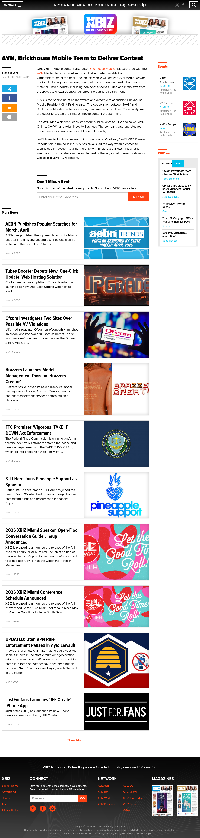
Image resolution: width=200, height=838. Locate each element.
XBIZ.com (104, 786)
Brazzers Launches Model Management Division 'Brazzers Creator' (35, 375)
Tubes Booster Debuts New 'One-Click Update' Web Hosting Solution (41, 274)
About (5, 804)
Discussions (166, 163)
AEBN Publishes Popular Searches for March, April (41, 226)
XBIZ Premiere (106, 804)
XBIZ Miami (130, 792)
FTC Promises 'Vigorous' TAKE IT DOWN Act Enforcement (36, 430)
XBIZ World (104, 798)
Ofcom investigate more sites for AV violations (176, 172)
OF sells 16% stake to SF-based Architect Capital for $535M (177, 189)
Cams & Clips (137, 5)
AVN (40, 73)
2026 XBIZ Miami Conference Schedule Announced (33, 595)
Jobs (178, 163)
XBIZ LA (128, 786)
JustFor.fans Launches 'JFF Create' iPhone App (38, 702)
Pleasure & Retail (106, 5)
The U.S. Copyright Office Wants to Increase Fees (177, 220)
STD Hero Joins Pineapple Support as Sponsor (41, 481)
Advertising (9, 792)
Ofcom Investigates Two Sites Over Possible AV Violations (38, 321)
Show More (75, 740)
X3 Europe (166, 103)
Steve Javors (10, 72)
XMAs (126, 810)
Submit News (10, 786)
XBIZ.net (164, 153)
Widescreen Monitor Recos (174, 205)
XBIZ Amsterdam (167, 80)
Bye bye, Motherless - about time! (175, 234)
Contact (6, 798)
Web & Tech (84, 5)
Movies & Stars (64, 5)
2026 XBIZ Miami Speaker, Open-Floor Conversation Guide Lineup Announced (42, 536)
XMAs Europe (168, 124)
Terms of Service (136, 833)
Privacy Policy (10, 810)
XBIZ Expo (129, 804)
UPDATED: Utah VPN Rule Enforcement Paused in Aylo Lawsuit (40, 642)
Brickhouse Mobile (102, 68)
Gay (122, 5)
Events (163, 66)
